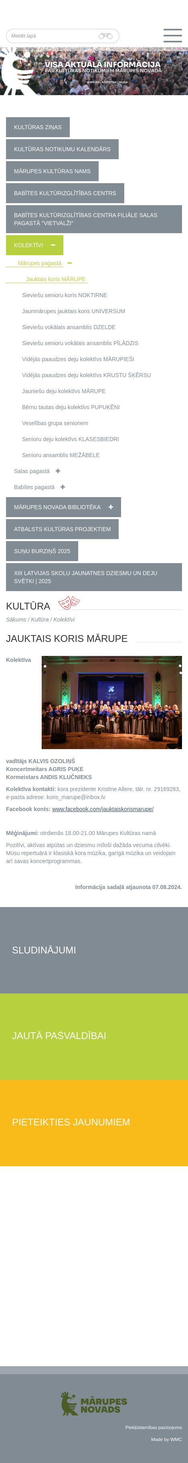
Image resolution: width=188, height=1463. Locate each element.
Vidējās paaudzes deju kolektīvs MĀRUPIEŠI (78, 359)
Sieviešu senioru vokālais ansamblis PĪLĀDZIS (80, 343)
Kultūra (40, 619)
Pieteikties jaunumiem (71, 1122)
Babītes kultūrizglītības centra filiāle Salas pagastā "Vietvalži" (86, 219)
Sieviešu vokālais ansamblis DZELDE (68, 327)
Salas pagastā (32, 471)
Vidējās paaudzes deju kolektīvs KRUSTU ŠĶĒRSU (86, 375)
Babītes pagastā (34, 487)
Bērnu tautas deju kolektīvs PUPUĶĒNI (71, 407)
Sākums (16, 619)
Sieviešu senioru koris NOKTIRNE (64, 295)
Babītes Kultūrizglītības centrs (65, 193)
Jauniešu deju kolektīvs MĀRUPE (64, 391)
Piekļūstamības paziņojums (153, 1427)
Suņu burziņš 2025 (42, 551)
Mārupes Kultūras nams (52, 171)
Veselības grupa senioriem (55, 423)
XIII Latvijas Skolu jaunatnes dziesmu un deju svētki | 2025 (85, 577)
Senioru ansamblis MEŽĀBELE (61, 455)
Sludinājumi (44, 950)
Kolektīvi (28, 245)
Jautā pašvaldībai (59, 1036)
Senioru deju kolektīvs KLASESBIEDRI (70, 439)
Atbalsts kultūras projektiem (62, 529)
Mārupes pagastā (39, 263)
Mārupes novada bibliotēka (57, 507)
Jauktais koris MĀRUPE (56, 279)
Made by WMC (166, 1439)
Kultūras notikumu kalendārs (62, 149)
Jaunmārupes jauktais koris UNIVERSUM (73, 311)
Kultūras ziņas (38, 127)
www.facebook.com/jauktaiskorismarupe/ (103, 809)
